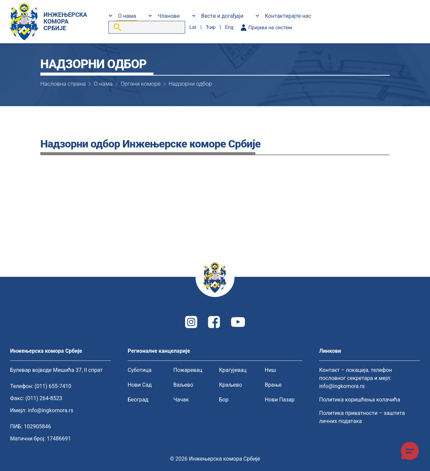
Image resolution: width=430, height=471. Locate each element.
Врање (273, 385)
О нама (127, 16)
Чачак (181, 399)
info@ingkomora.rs (51, 410)
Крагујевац (233, 370)
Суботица (140, 370)
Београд (138, 399)
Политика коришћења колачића (359, 399)
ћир (210, 27)
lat (192, 27)
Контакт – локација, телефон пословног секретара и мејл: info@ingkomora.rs (355, 378)
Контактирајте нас (288, 16)
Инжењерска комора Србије (224, 459)
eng (229, 27)
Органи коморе (141, 83)
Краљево (230, 385)
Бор (223, 399)
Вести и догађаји (222, 16)
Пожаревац (187, 370)
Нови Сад (140, 385)
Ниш (270, 370)
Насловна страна (63, 83)
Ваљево (183, 385)
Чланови (169, 16)
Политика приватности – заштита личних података (362, 417)
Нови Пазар (280, 399)
